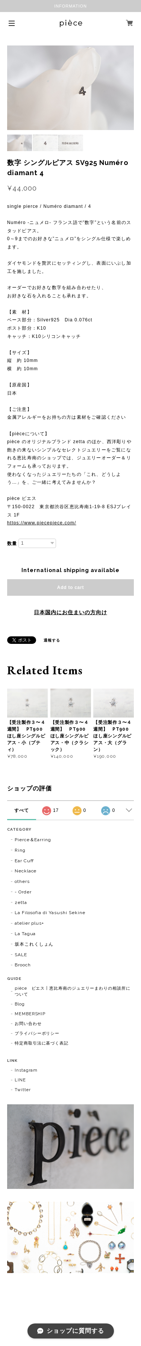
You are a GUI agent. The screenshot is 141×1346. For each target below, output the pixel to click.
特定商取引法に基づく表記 (42, 1043)
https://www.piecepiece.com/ (41, 522)
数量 (12, 543)
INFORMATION (70, 6)
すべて (21, 810)
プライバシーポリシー (37, 1033)
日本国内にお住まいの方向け (70, 612)
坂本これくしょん (34, 944)
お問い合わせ (28, 1023)
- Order (23, 892)
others (22, 881)
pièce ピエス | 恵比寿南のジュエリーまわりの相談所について (72, 991)
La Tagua (25, 933)
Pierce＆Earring (33, 839)
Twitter (23, 1089)
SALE (21, 954)
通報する (52, 640)
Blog (20, 1004)
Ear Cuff (24, 860)
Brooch (23, 964)
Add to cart (70, 587)
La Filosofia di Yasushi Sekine (50, 912)
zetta (21, 902)
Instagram (26, 1070)
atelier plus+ (29, 923)
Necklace (26, 871)
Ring (20, 850)
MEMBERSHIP (30, 1013)
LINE (20, 1080)
